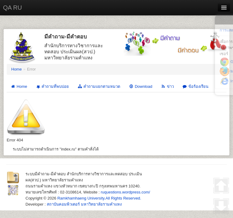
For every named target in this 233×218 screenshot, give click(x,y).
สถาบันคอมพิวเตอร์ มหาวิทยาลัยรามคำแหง (84, 204)
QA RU (12, 7)
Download (140, 86)
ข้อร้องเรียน (195, 86)
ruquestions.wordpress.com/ (125, 192)
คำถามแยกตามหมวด (98, 86)
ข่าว (167, 86)
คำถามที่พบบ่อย (52, 87)
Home (16, 69)
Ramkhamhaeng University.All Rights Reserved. (99, 198)
